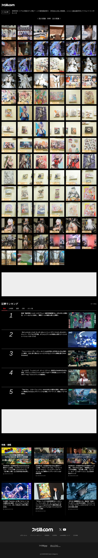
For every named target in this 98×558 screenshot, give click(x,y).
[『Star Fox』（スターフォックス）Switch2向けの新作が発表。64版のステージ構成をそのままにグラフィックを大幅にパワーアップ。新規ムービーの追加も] (82, 397)
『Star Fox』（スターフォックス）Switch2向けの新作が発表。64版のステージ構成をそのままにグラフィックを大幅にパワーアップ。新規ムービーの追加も (44, 391)
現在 (4, 308)
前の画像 (42, 19)
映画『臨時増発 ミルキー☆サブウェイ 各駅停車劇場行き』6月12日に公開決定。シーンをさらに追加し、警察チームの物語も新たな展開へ (44, 314)
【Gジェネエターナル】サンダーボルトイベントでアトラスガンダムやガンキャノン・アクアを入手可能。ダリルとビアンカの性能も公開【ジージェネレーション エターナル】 (44, 334)
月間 (23, 308)
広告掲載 (75, 535)
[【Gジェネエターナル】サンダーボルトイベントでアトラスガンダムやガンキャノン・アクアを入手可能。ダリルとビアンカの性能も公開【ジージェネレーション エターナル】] (82, 339)
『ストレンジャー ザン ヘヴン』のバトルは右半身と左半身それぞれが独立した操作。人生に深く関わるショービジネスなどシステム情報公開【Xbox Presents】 (43, 353)
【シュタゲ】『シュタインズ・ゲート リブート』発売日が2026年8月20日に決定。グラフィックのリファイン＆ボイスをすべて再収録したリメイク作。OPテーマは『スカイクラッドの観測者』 (44, 372)
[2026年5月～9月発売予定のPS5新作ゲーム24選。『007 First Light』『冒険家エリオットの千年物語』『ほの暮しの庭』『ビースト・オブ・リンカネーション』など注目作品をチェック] (81, 455)
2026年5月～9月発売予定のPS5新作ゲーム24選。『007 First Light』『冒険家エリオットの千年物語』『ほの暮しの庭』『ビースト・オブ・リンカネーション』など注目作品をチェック (81, 469)
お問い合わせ (23, 535)
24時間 (11, 308)
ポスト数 (30, 308)
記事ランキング (10, 304)
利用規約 (47, 535)
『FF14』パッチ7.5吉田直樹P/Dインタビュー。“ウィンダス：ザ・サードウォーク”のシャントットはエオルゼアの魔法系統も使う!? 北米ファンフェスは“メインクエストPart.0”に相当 (49, 504)
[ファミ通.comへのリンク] (8, 5)
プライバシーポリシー (36, 535)
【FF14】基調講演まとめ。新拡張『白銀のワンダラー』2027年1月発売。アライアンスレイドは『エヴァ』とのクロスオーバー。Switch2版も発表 (81, 504)
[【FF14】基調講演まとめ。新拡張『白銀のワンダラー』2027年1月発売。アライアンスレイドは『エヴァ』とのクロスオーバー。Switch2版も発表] (81, 491)
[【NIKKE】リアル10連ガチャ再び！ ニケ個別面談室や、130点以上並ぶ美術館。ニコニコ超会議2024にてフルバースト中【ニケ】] (9, 32)
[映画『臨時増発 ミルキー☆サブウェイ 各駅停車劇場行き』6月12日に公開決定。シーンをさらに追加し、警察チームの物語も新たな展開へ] (82, 320)
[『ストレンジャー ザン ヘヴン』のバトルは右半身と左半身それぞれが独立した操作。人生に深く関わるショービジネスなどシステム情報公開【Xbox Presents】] (82, 358)
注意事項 (54, 535)
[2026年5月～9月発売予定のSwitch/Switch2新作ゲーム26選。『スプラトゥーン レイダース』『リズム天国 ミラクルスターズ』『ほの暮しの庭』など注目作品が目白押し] (16, 455)
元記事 (5, 12)
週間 (17, 308)
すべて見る (93, 304)
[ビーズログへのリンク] (55, 546)
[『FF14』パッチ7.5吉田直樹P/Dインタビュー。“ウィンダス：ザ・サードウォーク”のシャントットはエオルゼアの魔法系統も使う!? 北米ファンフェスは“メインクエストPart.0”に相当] (49, 491)
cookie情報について (65, 535)
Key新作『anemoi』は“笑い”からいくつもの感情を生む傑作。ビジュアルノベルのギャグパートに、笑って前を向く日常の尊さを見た (16, 504)
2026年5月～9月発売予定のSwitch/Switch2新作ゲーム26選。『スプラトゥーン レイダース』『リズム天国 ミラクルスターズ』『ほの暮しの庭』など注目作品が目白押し (16, 468)
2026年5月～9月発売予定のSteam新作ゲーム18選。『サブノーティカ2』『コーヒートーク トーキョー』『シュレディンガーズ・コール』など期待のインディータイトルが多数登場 (49, 469)
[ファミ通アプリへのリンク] (43, 546)
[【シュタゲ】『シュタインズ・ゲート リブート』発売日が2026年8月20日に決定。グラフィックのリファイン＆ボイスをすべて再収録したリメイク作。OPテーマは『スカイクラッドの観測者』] (82, 378)
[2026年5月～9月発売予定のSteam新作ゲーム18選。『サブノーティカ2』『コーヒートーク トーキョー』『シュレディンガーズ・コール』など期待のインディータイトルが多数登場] (49, 455)
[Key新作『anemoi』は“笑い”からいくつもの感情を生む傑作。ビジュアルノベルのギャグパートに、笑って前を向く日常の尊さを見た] (16, 491)
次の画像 (55, 19)
